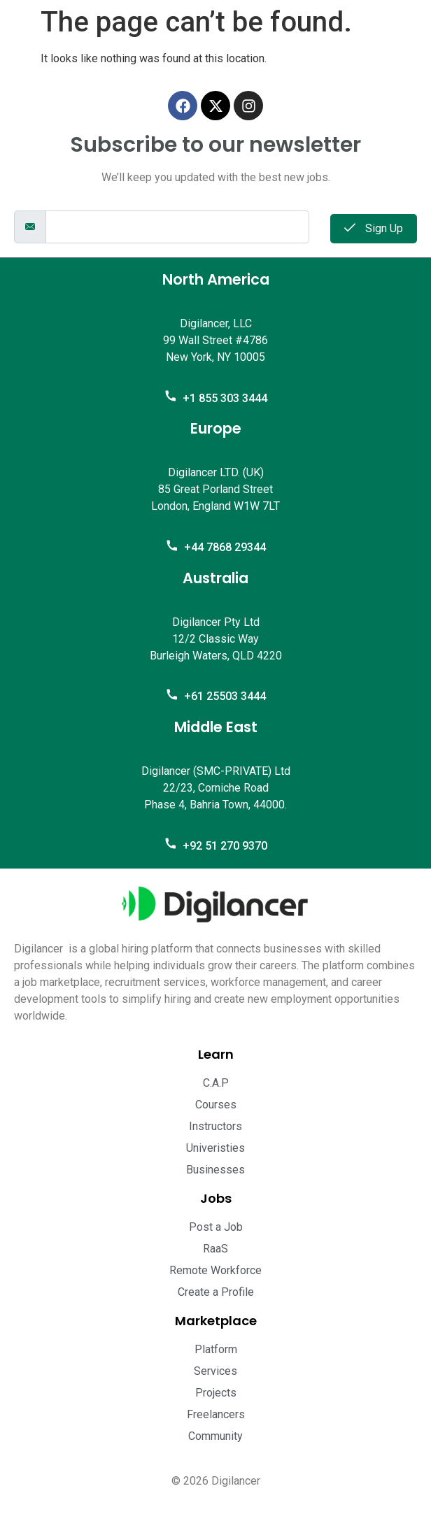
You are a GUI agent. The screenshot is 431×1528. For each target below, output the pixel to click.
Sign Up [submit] (373, 228)
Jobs (216, 1198)
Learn (216, 1054)
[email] (177, 226)
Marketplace (216, 1320)
